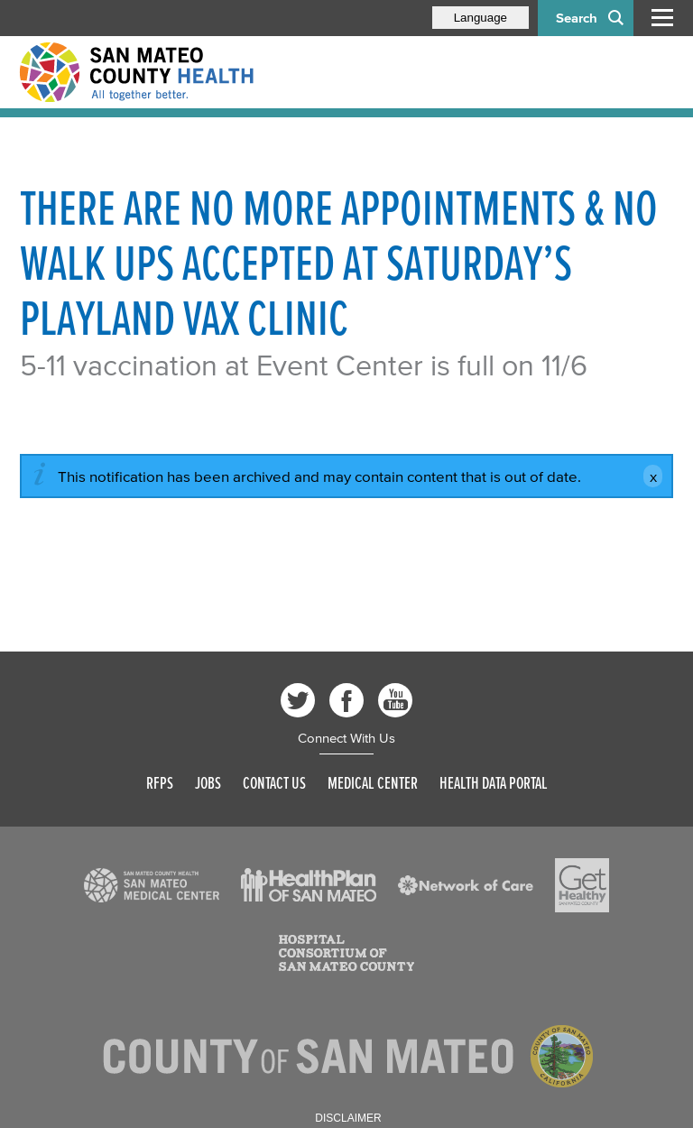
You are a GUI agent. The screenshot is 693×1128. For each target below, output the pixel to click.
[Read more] (151, 885)
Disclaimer (348, 1118)
